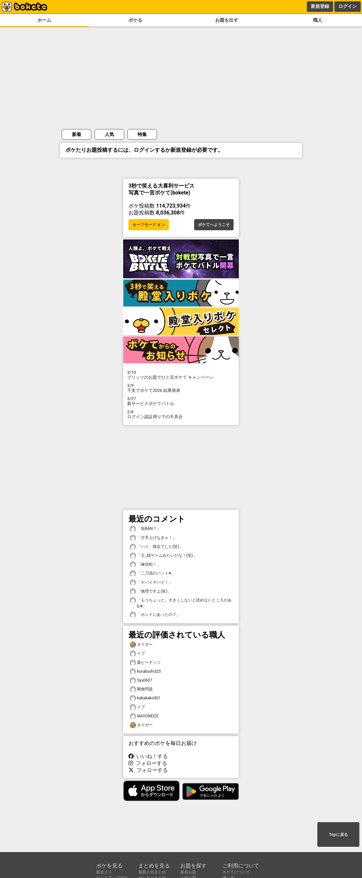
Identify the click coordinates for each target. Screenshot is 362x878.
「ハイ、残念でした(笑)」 (156, 547)
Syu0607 (141, 680)
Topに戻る (338, 834)
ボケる (135, 20)
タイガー (141, 645)
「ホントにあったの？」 (155, 615)
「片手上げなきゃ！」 (153, 538)
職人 (317, 20)
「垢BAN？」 (145, 529)
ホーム (44, 20)
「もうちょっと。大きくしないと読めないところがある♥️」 (181, 602)
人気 (109, 134)
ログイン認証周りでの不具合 (181, 414)
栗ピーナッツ (145, 663)
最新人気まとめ (152, 872)
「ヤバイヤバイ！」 (151, 582)
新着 (76, 134)
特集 (142, 134)
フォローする (147, 763)
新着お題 (188, 872)
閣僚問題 (141, 689)
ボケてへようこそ (214, 224)
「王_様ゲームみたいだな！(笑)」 (163, 555)
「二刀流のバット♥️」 (152, 573)
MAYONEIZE (144, 716)
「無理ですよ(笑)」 (150, 591)
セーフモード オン (148, 224)
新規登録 (320, 6)
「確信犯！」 (145, 564)
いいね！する (148, 756)
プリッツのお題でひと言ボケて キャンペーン (181, 375)
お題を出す (226, 20)
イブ (137, 653)
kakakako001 (145, 698)
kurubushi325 (145, 671)
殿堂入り (104, 872)
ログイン (347, 6)
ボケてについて (236, 872)
